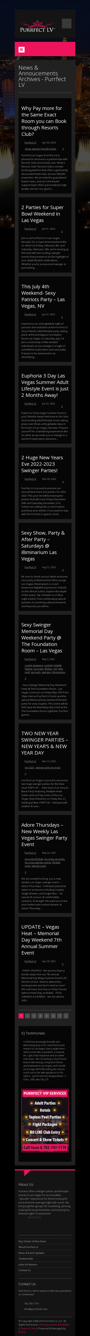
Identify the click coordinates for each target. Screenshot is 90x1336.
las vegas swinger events (38, 862)
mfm (60, 668)
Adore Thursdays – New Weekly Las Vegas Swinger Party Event (44, 834)
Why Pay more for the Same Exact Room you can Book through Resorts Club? (44, 121)
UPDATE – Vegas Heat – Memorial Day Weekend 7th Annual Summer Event (41, 939)
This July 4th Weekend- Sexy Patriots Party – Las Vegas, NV (43, 296)
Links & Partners (28, 1264)
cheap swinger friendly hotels (40, 148)
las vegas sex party (54, 859)
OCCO (22, 1332)
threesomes (58, 672)
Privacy (44, 1324)
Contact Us (25, 1270)
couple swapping (34, 665)
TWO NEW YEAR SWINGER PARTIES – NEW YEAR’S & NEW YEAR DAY (44, 743)
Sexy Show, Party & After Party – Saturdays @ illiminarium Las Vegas (43, 545)
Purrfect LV (30, 142)
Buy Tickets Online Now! (32, 1241)
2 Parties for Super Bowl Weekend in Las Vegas (42, 214)
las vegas (38, 668)
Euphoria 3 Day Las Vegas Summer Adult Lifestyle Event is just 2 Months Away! (45, 385)
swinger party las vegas (48, 767)
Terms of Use (28, 1328)
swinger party (39, 866)
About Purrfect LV (28, 1247)
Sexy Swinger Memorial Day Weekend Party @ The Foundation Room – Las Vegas (41, 637)
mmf (27, 672)
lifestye (48, 668)
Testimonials (26, 1258)
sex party (36, 672)
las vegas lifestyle (34, 859)
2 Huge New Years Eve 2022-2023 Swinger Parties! (42, 464)
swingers (46, 672)
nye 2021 (29, 767)
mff (55, 668)
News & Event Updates (32, 1253)
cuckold (48, 665)
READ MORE (34, 1217)
